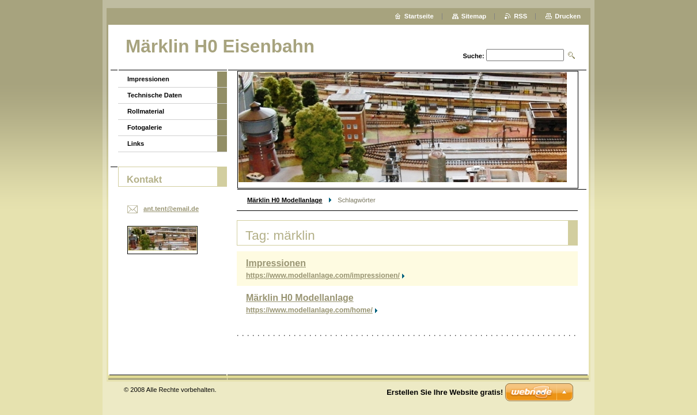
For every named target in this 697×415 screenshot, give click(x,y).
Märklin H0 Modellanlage (285, 200)
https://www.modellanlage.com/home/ (309, 310)
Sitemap (474, 16)
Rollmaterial (145, 111)
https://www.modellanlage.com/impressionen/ (323, 275)
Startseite (419, 16)
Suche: (473, 55)
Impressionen (276, 263)
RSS (520, 16)
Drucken (568, 16)
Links (135, 143)
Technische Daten (154, 95)
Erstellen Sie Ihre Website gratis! (445, 392)
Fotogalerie (144, 127)
